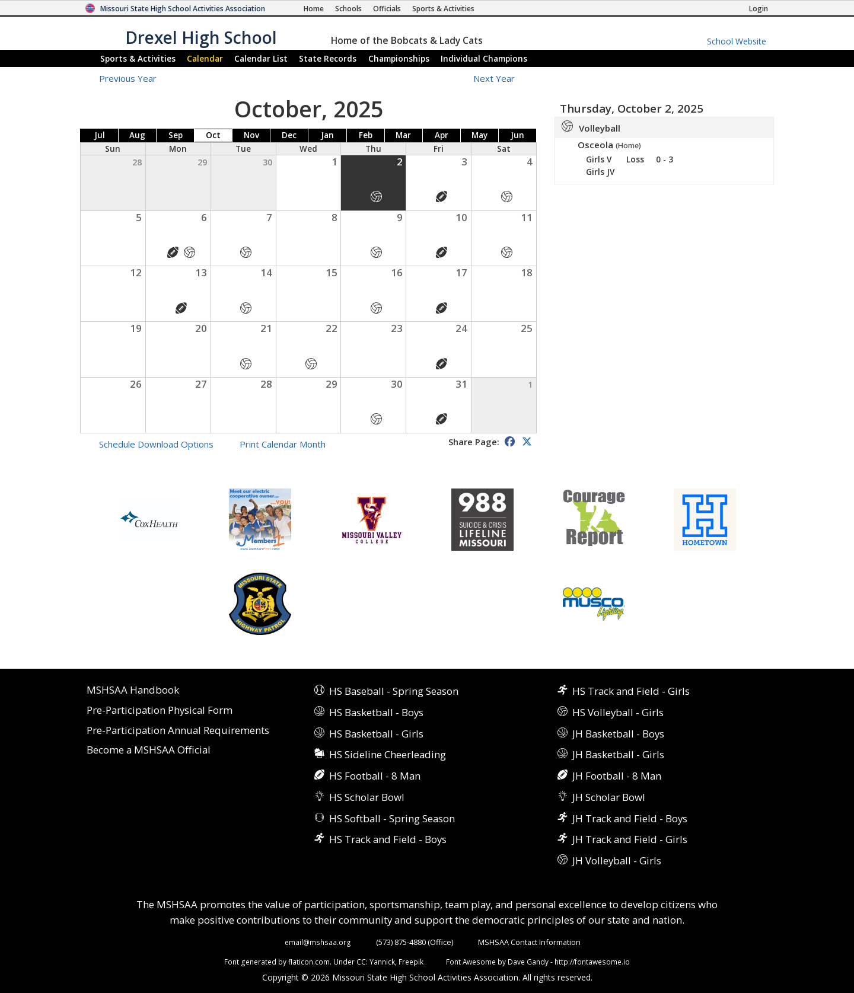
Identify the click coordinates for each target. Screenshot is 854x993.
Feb (365, 135)
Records (327, 58)
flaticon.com (309, 961)
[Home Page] (314, 9)
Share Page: (473, 442)
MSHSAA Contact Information (529, 942)
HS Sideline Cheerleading (387, 754)
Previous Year (128, 78)
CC (361, 961)
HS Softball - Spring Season (392, 818)
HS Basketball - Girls (376, 733)
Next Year (500, 78)
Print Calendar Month (283, 444)
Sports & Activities (138, 58)
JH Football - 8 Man (616, 776)
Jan (327, 135)
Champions (484, 58)
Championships (398, 58)
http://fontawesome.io (592, 961)
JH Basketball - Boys (618, 733)
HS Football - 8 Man (374, 776)
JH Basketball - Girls (618, 754)
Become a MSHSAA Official (149, 750)
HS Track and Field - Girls (631, 691)
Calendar (205, 58)
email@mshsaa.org (318, 942)
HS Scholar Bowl (366, 797)
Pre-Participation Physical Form (159, 710)
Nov (251, 135)
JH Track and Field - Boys (629, 818)
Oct (213, 135)
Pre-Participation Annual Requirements (178, 730)
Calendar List (261, 58)
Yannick (382, 961)
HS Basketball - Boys (376, 712)
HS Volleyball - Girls (618, 712)
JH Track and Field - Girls (629, 839)
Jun (517, 135)
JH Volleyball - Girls (616, 860)
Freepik (411, 961)
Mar (403, 135)
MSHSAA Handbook (133, 690)
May (479, 135)
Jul (99, 135)
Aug (137, 135)
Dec (289, 135)
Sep (175, 135)
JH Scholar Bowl (608, 797)
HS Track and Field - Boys (388, 839)
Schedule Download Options (156, 444)
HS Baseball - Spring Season (393, 691)
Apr (441, 135)
